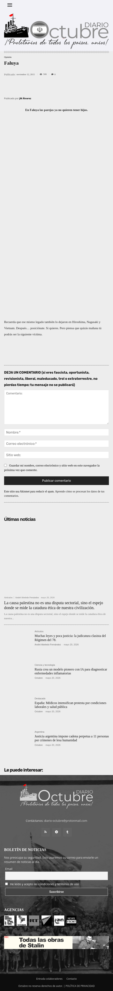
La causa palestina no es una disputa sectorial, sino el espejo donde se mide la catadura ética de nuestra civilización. (53, 605)
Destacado (40, 698)
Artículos (8, 597)
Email (9, 869)
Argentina (39, 732)
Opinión (8, 57)
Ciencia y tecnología (45, 665)
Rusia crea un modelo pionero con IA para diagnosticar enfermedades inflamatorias (71, 671)
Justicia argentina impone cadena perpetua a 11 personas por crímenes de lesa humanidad (72, 738)
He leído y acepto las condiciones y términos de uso (44, 884)
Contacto (71, 979)
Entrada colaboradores (49, 979)
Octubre (39, 678)
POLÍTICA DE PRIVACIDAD (80, 986)
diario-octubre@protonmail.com (65, 821)
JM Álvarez (25, 98)
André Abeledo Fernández (27, 597)
